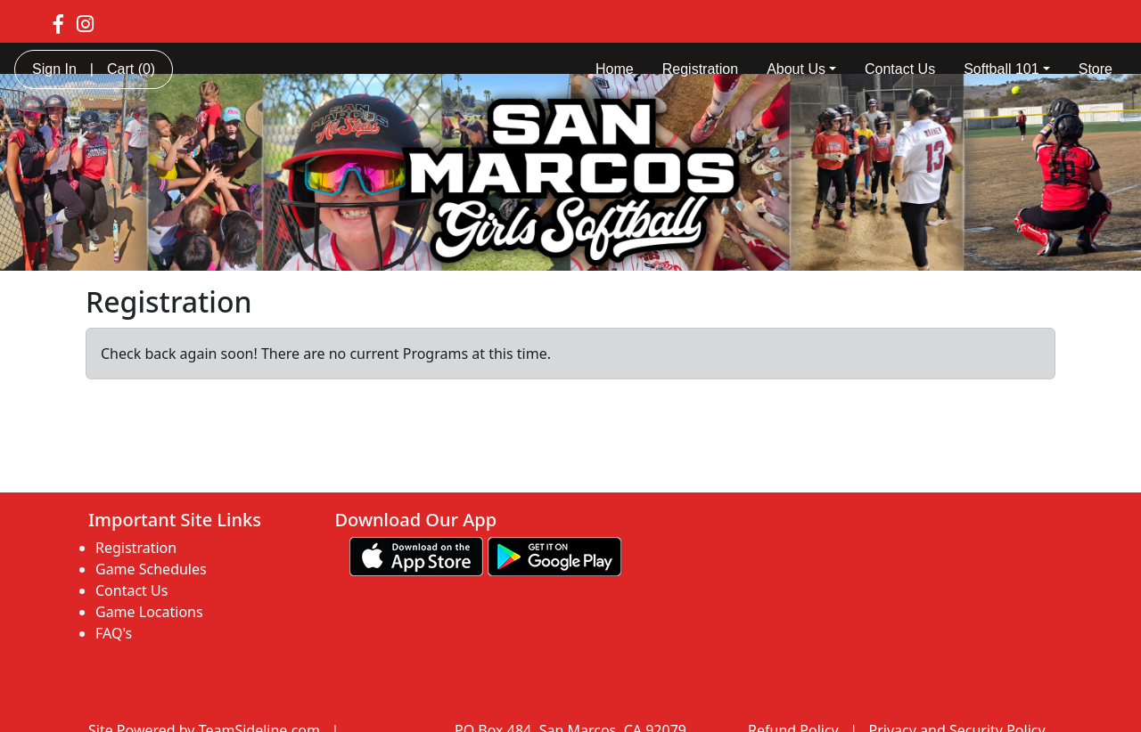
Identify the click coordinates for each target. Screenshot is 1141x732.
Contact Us (900, 69)
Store (1095, 69)
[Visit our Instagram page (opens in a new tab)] (85, 23)
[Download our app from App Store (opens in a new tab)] (416, 555)
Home (614, 69)
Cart (131, 69)
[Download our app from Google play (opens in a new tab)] (554, 555)
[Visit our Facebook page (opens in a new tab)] (58, 23)
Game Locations (149, 612)
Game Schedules (151, 569)
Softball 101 (1007, 69)
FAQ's (113, 633)
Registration (700, 69)
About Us (801, 69)
